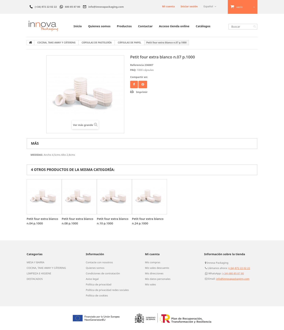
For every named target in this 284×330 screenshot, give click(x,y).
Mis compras (152, 262)
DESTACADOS (35, 278)
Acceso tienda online (174, 26)
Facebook (134, 84)
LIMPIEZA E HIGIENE (39, 273)
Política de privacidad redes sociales (107, 290)
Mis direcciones (154, 273)
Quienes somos (99, 26)
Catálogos (203, 26)
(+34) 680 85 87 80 (233, 273)
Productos (124, 26)
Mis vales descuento (157, 267)
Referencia (137, 65)
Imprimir (142, 92)
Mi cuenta (168, 6)
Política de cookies (97, 295)
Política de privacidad (98, 284)
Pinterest (142, 84)
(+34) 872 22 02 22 (239, 268)
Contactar (145, 26)
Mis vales (150, 284)
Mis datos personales (157, 278)
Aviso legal (92, 278)
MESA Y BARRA (35, 262)
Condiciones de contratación (103, 273)
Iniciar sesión (189, 6)
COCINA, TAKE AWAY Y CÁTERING (46, 267)
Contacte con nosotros (99, 262)
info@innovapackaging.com (232, 278)
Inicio (78, 26)
